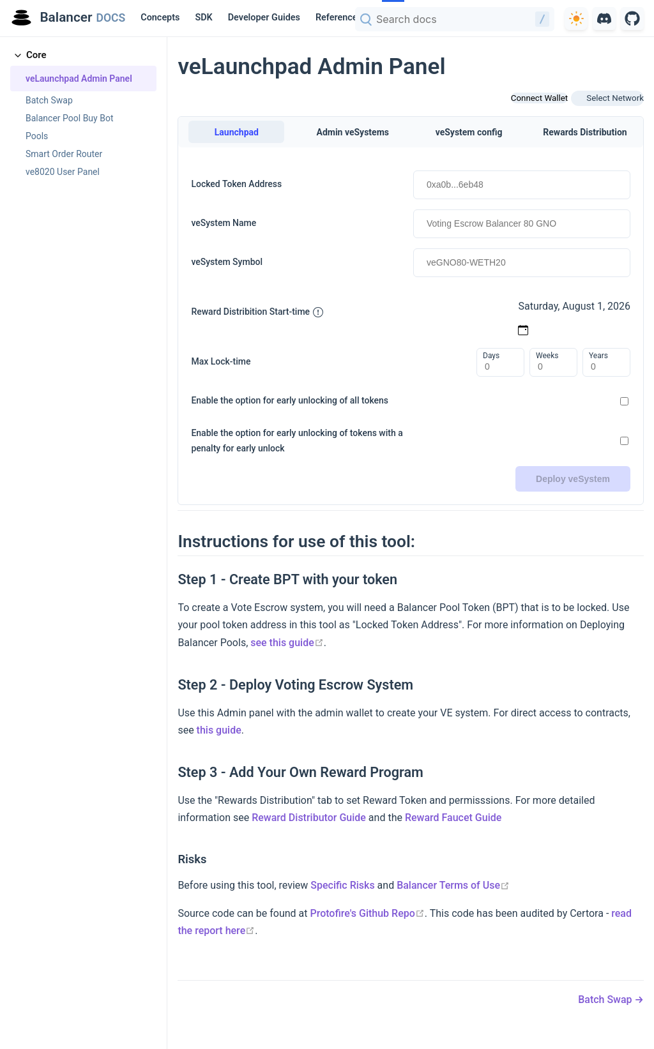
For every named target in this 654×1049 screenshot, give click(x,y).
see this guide (287, 643)
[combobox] (454, 19)
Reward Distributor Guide (309, 817)
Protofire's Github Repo (367, 913)
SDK (203, 17)
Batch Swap (49, 100)
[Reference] (341, 18)
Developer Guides (264, 17)
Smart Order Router (64, 154)
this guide (219, 730)
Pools (37, 136)
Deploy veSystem (573, 479)
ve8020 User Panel (63, 172)
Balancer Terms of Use (453, 885)
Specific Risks (342, 885)
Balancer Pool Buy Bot (69, 118)
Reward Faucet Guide (453, 817)
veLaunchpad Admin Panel (79, 78)
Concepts (160, 17)
